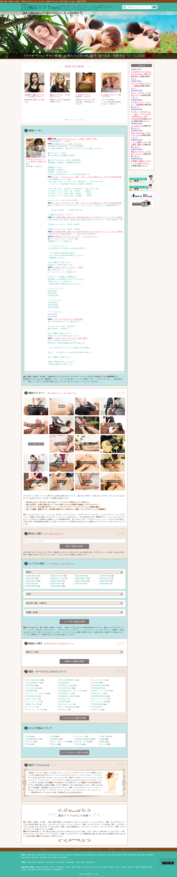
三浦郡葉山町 (60, 867)
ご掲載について (44, 849)
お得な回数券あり (33, 683)
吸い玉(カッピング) (66, 704)
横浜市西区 (80, 576)
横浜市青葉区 (32, 586)
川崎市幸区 (40, 862)
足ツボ (54, 744)
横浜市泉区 (105, 583)
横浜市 (23, 855)
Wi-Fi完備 (96, 707)
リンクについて (62, 849)
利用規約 (77, 849)
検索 (154, 7)
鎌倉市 (74, 867)
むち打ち (30, 742)
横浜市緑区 (31, 583)
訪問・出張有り (32, 699)
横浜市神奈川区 (57, 576)
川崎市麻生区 (90, 862)
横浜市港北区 (32, 581)
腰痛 (102, 739)
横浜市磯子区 (81, 578)
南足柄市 (144, 867)
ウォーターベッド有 (34, 701)
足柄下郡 (47, 869)
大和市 (117, 867)
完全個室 (63, 683)
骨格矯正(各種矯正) (83, 739)
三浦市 (52, 867)
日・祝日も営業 (32, 688)
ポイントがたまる (99, 680)
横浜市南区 (31, 578)
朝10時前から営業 (66, 685)
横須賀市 (46, 867)
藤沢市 (80, 867)
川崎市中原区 (50, 862)
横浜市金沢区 (106, 578)
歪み (28, 744)
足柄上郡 (34, 869)
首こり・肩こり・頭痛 (60, 742)
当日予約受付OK (65, 688)
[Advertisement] (141, 243)
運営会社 (112, 849)
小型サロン (96, 710)
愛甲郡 (41, 869)
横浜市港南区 (81, 581)
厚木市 (111, 867)
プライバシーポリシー (94, 849)
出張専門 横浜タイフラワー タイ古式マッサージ (34, 96)
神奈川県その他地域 (27, 867)
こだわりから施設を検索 (74, 718)
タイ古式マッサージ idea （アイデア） (111, 96)
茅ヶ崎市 (93, 867)
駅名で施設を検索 (74, 546)
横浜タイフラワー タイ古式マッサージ (60, 96)
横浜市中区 (105, 576)
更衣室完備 (64, 701)
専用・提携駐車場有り (67, 680)
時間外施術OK (98, 688)
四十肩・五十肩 (82, 742)
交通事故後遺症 (33, 739)
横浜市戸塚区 (57, 581)
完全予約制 (31, 685)
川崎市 (23, 862)
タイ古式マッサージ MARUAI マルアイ (84, 96)
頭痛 (28, 736)
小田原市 (86, 867)
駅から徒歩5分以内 (33, 680)
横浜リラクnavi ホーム (129, 849)
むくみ (103, 744)
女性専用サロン (65, 693)
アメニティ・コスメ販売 (35, 710)
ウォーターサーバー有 (100, 699)
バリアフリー (31, 707)
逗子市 (100, 867)
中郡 (28, 869)
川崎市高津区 (60, 862)
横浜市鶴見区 (32, 576)
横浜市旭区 (105, 581)
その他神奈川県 (57, 869)
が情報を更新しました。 (141, 74)
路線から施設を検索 (74, 661)
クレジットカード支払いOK (36, 693)
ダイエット (80, 736)
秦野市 (105, 867)
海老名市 (131, 867)
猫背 (102, 742)
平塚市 (68, 867)
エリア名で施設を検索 (74, 621)
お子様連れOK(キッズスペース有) (71, 691)
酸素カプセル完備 (33, 704)
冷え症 (78, 744)
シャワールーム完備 (100, 701)
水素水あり (64, 699)
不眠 (53, 736)
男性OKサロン (98, 693)
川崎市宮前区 (80, 862)
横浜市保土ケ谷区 (58, 578)
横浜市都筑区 (57, 586)
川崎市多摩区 (70, 862)
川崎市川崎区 (31, 862)
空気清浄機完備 (98, 704)
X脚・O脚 (104, 736)
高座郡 (23, 869)
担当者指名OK (32, 696)
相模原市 (38, 867)
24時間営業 (31, 691)
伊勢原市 (123, 867)
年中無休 (96, 683)
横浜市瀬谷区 (57, 583)
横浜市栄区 (80, 583)
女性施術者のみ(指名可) (68, 696)
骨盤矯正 (55, 739)
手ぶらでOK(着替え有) (67, 707)
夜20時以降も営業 (99, 685)
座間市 (137, 867)
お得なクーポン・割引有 (101, 691)
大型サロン (64, 710)
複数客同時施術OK (99, 696)
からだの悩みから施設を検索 (74, 752)
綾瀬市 (150, 867)
